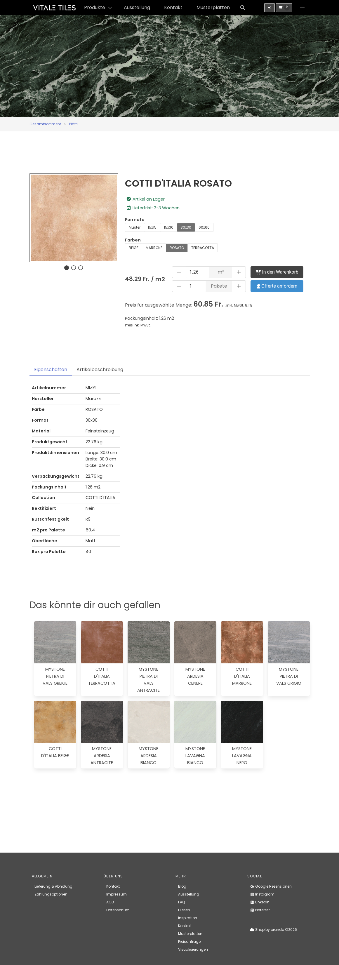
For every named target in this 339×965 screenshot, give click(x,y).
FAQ (181, 902)
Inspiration (187, 917)
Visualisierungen (193, 949)
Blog (182, 886)
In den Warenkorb (276, 272)
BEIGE (133, 247)
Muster (134, 227)
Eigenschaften (50, 369)
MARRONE (154, 247)
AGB (110, 902)
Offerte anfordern (277, 286)
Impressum (116, 894)
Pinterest (260, 909)
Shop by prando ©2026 (273, 929)
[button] (302, 7)
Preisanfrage (189, 941)
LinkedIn (260, 902)
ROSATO (177, 247)
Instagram (262, 894)
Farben (133, 240)
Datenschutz (117, 909)
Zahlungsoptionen (50, 894)
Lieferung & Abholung (53, 886)
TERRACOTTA (202, 247)
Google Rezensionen (271, 886)
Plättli (74, 123)
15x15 (152, 227)
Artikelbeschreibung (100, 369)
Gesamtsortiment (45, 123)
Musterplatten (213, 7)
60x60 (204, 227)
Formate (135, 219)
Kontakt (173, 7)
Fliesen (184, 909)
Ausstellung (137, 7)
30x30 (186, 227)
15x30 (168, 227)
